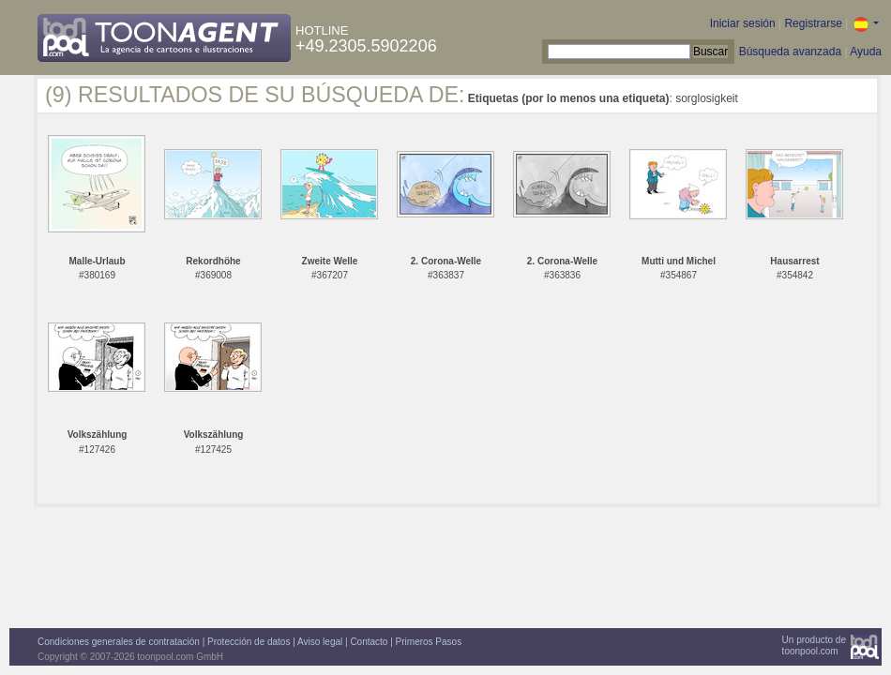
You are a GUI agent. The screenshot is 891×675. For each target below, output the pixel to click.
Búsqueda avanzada (790, 51)
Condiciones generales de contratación (119, 642)
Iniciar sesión (743, 23)
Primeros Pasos (429, 642)
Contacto (368, 642)
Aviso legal (319, 642)
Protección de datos (248, 642)
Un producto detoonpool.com (814, 645)
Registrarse (812, 23)
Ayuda (866, 51)
